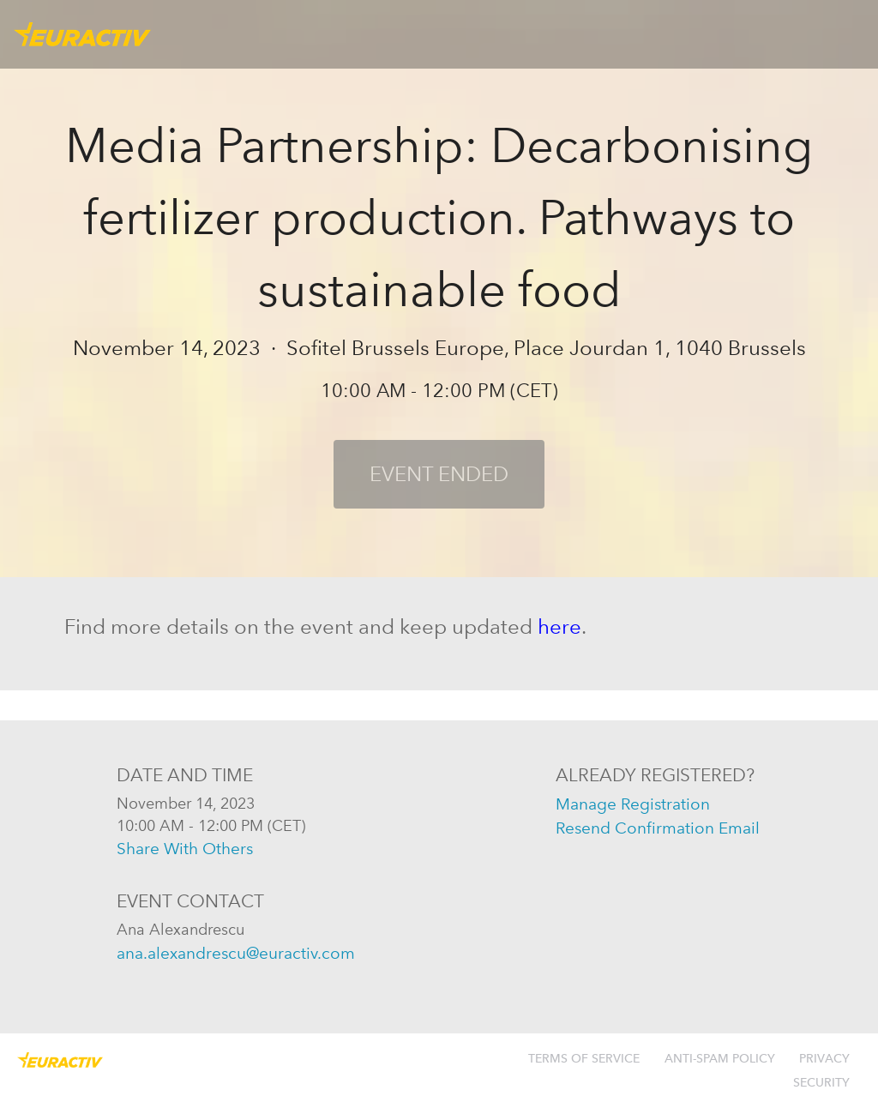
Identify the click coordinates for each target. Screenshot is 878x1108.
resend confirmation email (658, 828)
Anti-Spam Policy (720, 1058)
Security (821, 1082)
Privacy (824, 1058)
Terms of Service (584, 1058)
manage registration (633, 804)
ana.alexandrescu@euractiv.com (236, 953)
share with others (185, 848)
